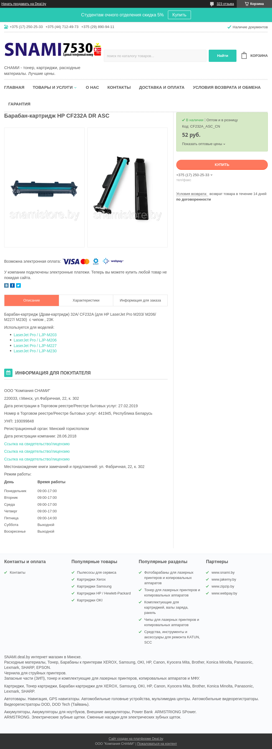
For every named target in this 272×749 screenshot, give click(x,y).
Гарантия (19, 104)
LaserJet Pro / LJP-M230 (35, 351)
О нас (92, 87)
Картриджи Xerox (91, 579)
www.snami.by (223, 572)
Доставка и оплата (162, 87)
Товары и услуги (53, 87)
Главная (14, 87)
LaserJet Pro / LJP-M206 (35, 340)
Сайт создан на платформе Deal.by (136, 739)
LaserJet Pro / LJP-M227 (35, 345)
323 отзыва (225, 4)
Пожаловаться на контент (157, 744)
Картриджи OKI (90, 600)
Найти (222, 56)
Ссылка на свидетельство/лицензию (37, 444)
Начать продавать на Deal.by (23, 4)
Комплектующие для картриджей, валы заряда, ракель (166, 607)
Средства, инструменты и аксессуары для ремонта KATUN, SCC (172, 637)
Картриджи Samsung (94, 586)
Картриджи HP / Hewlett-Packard (104, 593)
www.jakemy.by (223, 579)
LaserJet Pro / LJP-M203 (35, 335)
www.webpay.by (224, 593)
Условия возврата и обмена (227, 87)
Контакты (119, 87)
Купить (179, 14)
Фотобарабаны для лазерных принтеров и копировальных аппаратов (168, 577)
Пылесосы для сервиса (97, 572)
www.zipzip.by (222, 586)
